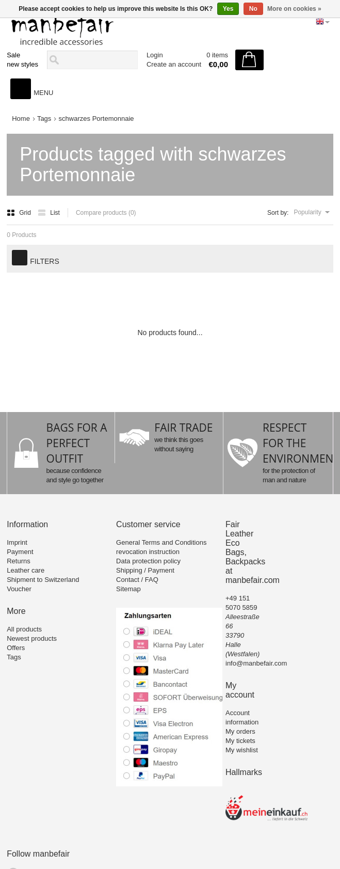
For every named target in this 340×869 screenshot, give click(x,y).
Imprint (17, 542)
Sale (13, 55)
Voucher (19, 589)
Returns (18, 561)
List (49, 212)
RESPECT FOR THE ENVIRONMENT (301, 443)
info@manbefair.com (256, 663)
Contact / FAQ (137, 579)
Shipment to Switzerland (43, 579)
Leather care (25, 570)
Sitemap (128, 589)
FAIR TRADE (183, 427)
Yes (228, 8)
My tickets (240, 741)
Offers (16, 648)
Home (21, 118)
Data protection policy (148, 561)
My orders (240, 731)
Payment (20, 552)
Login (155, 55)
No (253, 8)
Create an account (174, 64)
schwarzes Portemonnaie (96, 118)
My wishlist (241, 750)
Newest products (32, 638)
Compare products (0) (106, 212)
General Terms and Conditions (161, 542)
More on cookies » (294, 8)
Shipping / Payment (145, 570)
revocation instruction (148, 552)
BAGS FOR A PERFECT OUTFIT (76, 443)
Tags (44, 118)
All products (24, 629)
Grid (20, 212)
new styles (22, 64)
